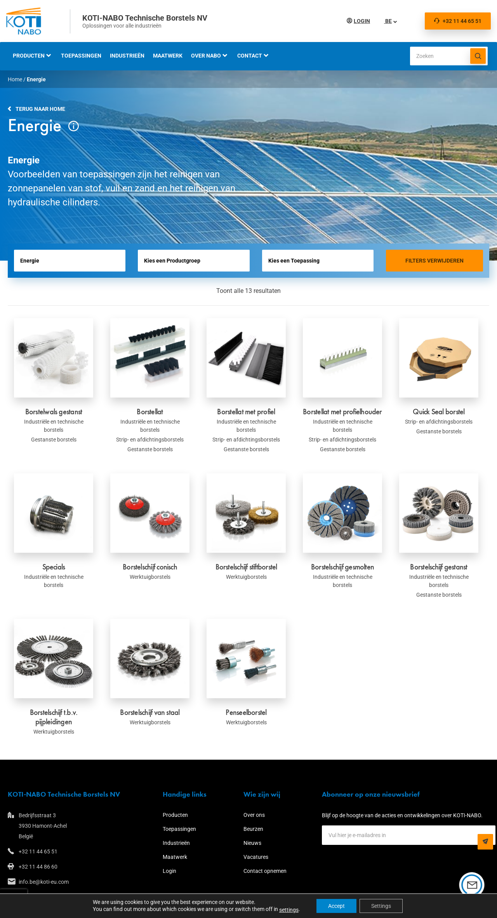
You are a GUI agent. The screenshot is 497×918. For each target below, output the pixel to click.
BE (388, 21)
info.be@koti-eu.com (44, 882)
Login (362, 21)
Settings (381, 906)
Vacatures (255, 857)
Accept (336, 906)
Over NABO (206, 56)
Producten (29, 56)
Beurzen (253, 829)
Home (15, 79)
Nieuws (252, 843)
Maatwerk (167, 56)
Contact (249, 56)
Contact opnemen (265, 871)
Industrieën (127, 56)
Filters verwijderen (434, 261)
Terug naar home (40, 109)
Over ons (254, 815)
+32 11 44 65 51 (457, 21)
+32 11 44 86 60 (38, 867)
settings (289, 910)
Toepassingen (81, 56)
